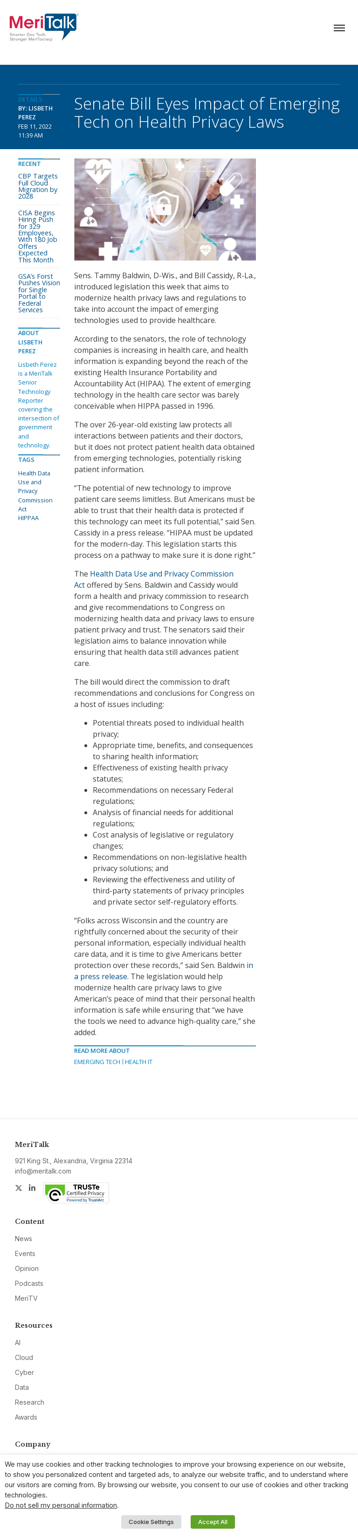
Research (29, 1402)
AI (18, 1342)
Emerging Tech (97, 1061)
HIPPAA (28, 518)
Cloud (24, 1357)
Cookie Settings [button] (151, 1521)
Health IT (138, 1061)
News (23, 1239)
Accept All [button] (212, 1521)
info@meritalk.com (43, 1171)
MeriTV (26, 1298)
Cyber (24, 1372)
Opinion (27, 1268)
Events (25, 1253)
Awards (26, 1417)
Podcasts (29, 1283)
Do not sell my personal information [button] (61, 1505)
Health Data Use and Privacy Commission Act (35, 491)
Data (22, 1387)
